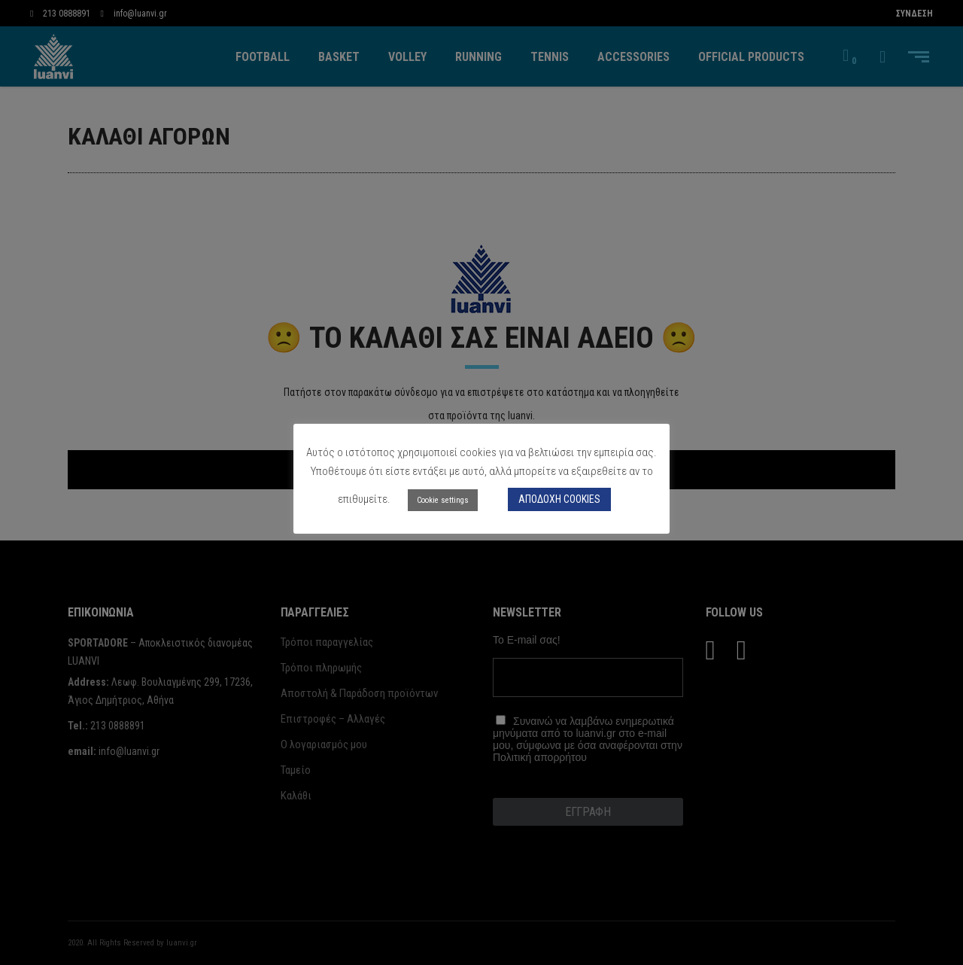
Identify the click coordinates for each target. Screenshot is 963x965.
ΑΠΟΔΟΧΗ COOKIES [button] (559, 499)
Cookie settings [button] (443, 500)
